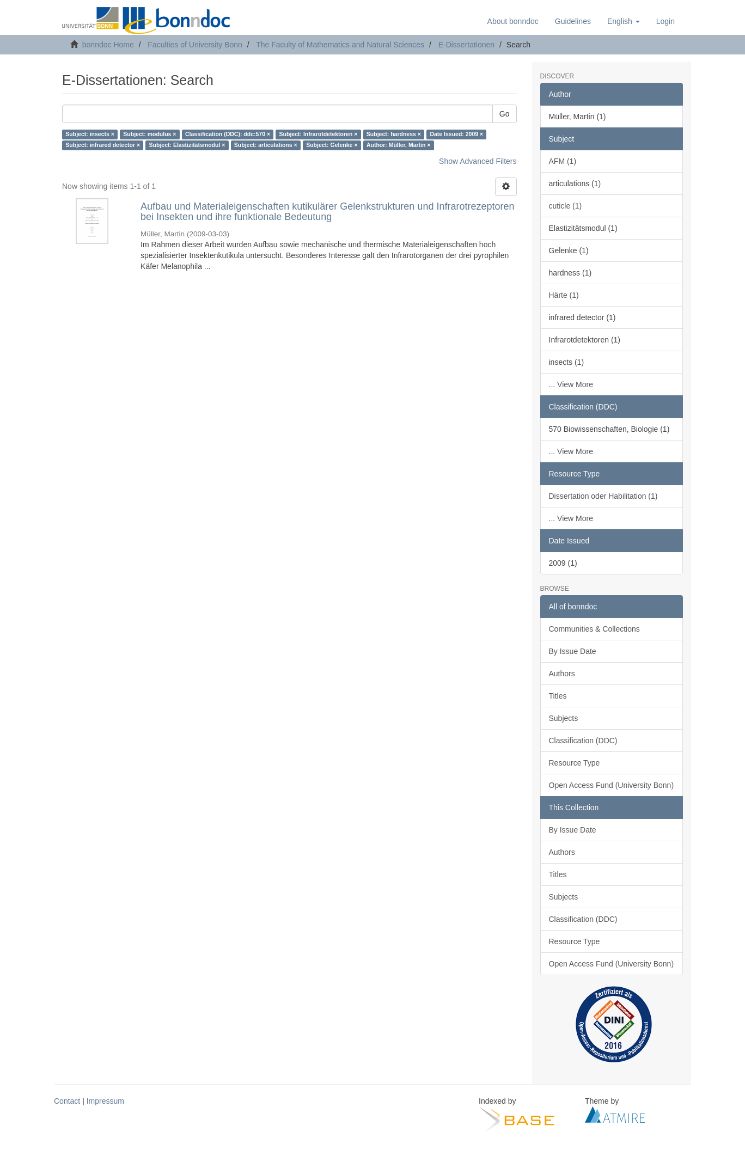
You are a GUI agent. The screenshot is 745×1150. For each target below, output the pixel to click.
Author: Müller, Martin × (399, 145)
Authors (562, 673)
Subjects (563, 718)
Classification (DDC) (583, 740)
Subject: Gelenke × (331, 145)
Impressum (105, 1101)
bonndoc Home (108, 44)
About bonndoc (513, 21)
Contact (67, 1101)
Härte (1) (564, 295)
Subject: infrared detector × (102, 145)
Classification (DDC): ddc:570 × (227, 134)
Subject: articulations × (265, 145)
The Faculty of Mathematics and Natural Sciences (340, 44)
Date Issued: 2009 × (456, 134)
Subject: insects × (89, 134)
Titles (558, 696)
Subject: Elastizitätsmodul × (187, 145)
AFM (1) (563, 161)
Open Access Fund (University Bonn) (611, 785)
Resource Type (574, 762)
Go (504, 113)
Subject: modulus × (149, 134)
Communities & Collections (594, 629)
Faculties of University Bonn (195, 44)
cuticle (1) (565, 205)
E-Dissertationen (466, 44)
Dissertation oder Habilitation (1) (603, 496)
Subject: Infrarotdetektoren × (318, 134)
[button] (623, 21)
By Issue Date (572, 651)
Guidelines (573, 21)
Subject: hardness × (394, 134)
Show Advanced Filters (477, 161)
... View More (571, 384)
